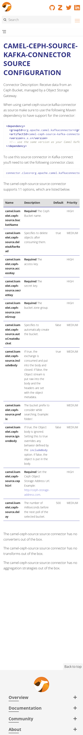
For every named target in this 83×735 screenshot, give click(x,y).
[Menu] (76, 20)
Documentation (25, 708)
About (15, 729)
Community (21, 719)
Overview (18, 697)
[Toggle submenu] (4, 32)
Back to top (73, 666)
